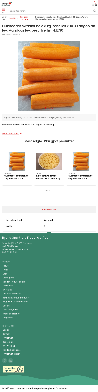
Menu (3, 11)
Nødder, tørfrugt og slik (14, 281)
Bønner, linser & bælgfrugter (16, 297)
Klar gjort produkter (24, 18)
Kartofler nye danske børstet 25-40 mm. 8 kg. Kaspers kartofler (48, 179)
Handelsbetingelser (12, 350)
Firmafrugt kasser (11, 353)
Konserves (8, 285)
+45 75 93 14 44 (10, 246)
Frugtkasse (8, 317)
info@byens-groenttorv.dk (15, 249)
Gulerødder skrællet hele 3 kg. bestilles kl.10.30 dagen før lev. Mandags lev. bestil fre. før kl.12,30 (16, 180)
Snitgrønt (7, 289)
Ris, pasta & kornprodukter (15, 301)
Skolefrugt (8, 342)
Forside (13, 18)
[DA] (6, 3)
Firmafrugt (8, 337)
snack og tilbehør (11, 313)
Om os (6, 329)
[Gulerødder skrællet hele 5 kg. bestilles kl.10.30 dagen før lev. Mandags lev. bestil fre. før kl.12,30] (81, 161)
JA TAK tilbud (9, 345)
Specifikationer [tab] (49, 209)
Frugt (5, 269)
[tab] (46, 190)
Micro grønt (8, 277)
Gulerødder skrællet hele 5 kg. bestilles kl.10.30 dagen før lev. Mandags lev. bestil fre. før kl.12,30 (80, 180)
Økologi (6, 305)
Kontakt (6, 334)
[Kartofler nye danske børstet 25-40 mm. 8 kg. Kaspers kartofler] (49, 161)
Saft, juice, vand (10, 309)
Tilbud (6, 265)
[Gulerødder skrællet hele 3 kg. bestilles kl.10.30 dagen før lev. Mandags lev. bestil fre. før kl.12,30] (17, 161)
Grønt (5, 273)
